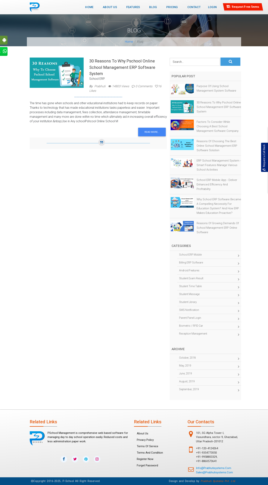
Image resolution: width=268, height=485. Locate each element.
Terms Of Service (147, 446)
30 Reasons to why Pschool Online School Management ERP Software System (122, 67)
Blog (153, 7)
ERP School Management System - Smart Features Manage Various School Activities (219, 165)
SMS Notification (209, 311)
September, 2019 (209, 390)
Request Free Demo (243, 6)
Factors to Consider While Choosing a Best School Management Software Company (217, 126)
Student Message (209, 295)
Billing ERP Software (209, 263)
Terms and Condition (150, 452)
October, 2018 (209, 358)
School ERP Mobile (209, 255)
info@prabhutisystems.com (213, 468)
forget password (147, 465)
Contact (194, 7)
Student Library (209, 303)
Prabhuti (100, 86)
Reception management (209, 334)
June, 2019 (209, 374)
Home (90, 7)
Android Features (209, 271)
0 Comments (142, 86)
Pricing (172, 7)
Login (212, 7)
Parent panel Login (209, 319)
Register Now (145, 459)
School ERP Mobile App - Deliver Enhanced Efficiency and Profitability (217, 184)
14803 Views (118, 86)
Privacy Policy (145, 440)
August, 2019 (209, 382)
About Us (110, 7)
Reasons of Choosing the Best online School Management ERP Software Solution (217, 146)
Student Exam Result (209, 279)
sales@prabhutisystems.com (214, 472)
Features (133, 7)
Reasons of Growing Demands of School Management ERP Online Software (218, 228)
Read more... (152, 132)
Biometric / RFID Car (209, 326)
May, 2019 (209, 366)
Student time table (209, 287)
